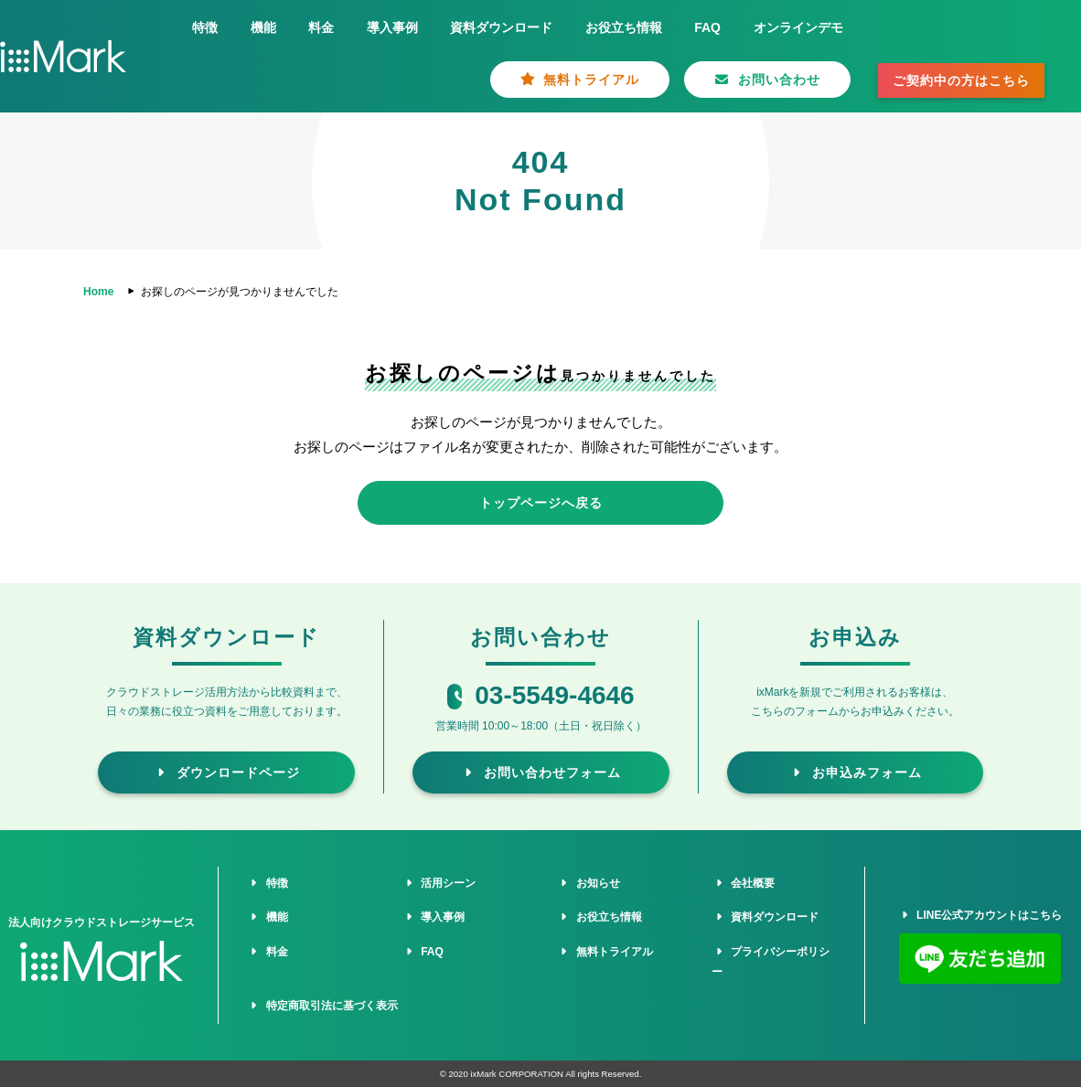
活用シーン (438, 883)
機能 (263, 27)
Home (98, 291)
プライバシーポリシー (770, 961)
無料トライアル (580, 79)
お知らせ (588, 883)
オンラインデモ (798, 27)
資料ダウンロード (501, 27)
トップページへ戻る (541, 503)
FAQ (707, 27)
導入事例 (392, 27)
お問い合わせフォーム (541, 772)
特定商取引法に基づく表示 (322, 1005)
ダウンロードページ (226, 772)
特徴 (205, 27)
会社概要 (743, 883)
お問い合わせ (767, 79)
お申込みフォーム (855, 772)
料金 (321, 27)
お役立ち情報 (623, 27)
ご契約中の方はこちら (961, 80)
